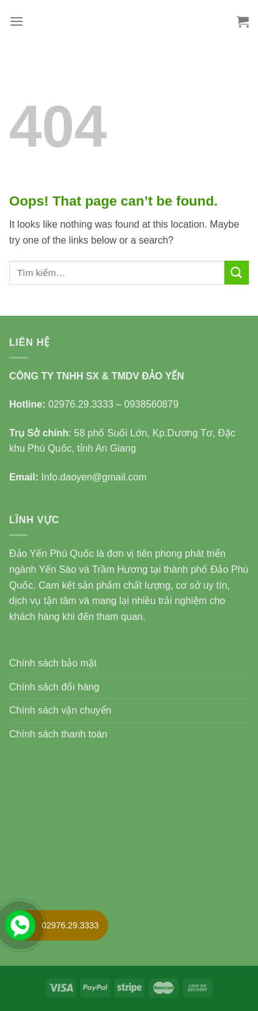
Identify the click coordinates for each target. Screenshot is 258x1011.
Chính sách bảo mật (52, 663)
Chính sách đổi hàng (54, 687)
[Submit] (236, 273)
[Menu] (16, 21)
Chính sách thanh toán (58, 734)
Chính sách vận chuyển (60, 710)
